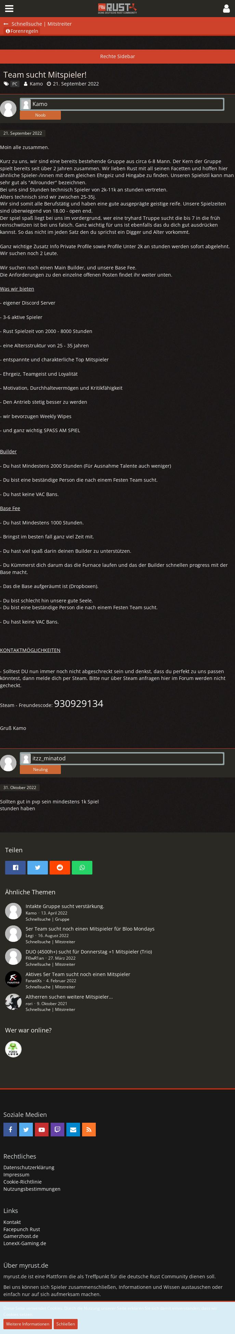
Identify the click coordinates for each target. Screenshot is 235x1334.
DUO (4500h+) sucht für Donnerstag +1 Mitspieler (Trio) (89, 951)
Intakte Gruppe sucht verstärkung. (65, 906)
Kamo (36, 83)
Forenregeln (21, 31)
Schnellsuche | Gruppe (47, 919)
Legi (30, 935)
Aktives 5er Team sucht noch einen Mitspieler (78, 974)
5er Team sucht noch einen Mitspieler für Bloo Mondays (90, 928)
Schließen (65, 1324)
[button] (9, 8)
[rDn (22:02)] (13, 1049)
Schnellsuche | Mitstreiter (50, 942)
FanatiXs (34, 981)
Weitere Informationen (27, 1324)
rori (29, 1003)
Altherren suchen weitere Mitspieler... (69, 996)
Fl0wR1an (35, 958)
